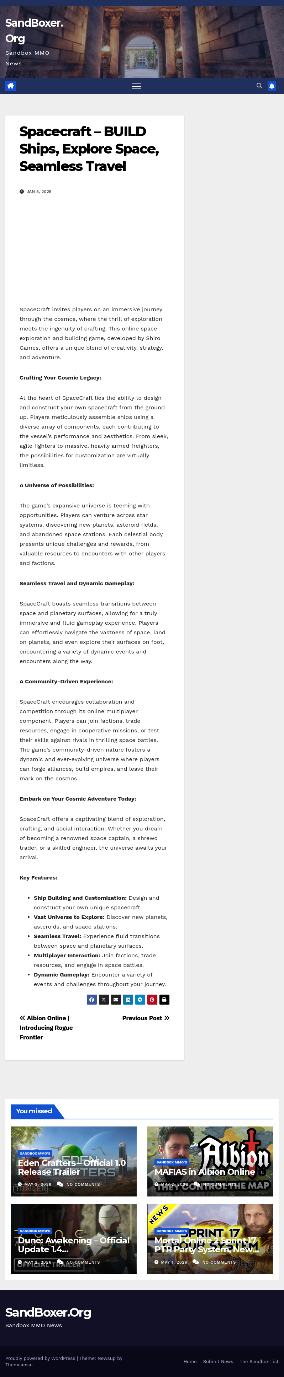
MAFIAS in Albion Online (204, 1172)
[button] (259, 85)
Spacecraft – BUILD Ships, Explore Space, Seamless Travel (89, 149)
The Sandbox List (259, 1361)
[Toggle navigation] (136, 86)
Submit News (218, 1361)
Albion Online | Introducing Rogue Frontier (46, 1028)
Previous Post (146, 1018)
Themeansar (19, 1364)
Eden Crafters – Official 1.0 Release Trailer (71, 1167)
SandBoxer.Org (48, 1312)
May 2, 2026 (175, 1184)
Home (190, 1361)
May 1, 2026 (175, 1262)
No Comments (83, 1184)
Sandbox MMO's (35, 1153)
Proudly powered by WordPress (41, 1358)
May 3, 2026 (39, 1184)
